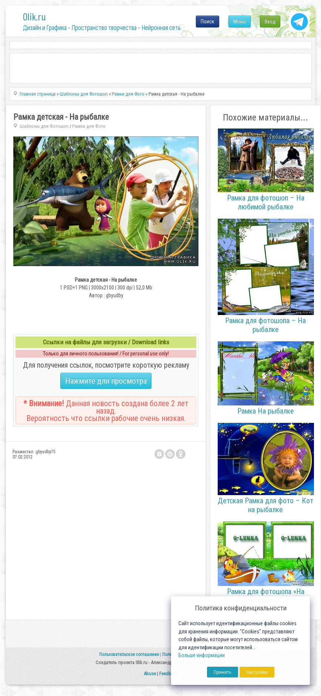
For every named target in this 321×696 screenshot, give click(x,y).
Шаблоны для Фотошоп (44, 126)
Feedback (168, 673)
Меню (239, 21)
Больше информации (201, 655)
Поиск (207, 21)
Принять (222, 672)
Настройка (257, 672)
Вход (270, 21)
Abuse (150, 673)
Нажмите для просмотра (106, 380)
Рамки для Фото (89, 126)
